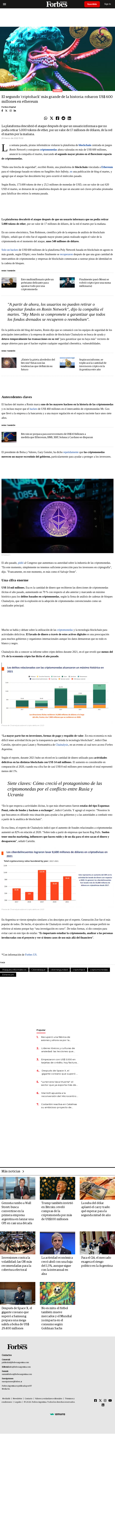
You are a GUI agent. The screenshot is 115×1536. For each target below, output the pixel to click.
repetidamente (71, 452)
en (71, 171)
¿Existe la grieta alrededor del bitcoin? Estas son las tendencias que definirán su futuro (38, 365)
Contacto (28, 1399)
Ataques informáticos (14, 969)
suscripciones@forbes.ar (12, 1382)
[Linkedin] (103, 1405)
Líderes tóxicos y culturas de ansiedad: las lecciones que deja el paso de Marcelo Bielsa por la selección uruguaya (59, 1050)
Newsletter (17, 1399)
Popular (41, 1030)
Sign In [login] (107, 4)
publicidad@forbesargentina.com (15, 1363)
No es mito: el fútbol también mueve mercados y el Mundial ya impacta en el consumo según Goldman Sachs (56, 1318)
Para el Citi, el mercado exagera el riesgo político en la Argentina (97, 1261)
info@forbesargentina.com (20, 1367)
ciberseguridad (59, 969)
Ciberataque (38, 969)
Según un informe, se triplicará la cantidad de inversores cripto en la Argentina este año (92, 365)
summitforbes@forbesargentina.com (17, 1374)
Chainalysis (62, 744)
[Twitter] (100, 1400)
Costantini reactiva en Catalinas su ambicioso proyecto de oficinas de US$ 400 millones (59, 1106)
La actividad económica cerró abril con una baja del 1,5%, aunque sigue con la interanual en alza (57, 1265)
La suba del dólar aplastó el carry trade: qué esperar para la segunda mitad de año (96, 1209)
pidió (21, 562)
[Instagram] (105, 1400)
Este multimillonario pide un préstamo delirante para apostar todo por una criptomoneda (37, 284)
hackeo (33, 408)
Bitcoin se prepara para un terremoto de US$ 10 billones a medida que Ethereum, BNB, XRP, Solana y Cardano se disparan (57, 436)
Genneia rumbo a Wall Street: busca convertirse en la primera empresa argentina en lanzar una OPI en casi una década (17, 1213)
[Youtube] (110, 1400)
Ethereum (8, 974)
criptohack (79, 969)
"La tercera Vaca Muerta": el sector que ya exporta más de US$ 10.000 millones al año (58, 1083)
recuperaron (66, 254)
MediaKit (6, 1399)
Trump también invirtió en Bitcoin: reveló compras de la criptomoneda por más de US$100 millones (57, 1211)
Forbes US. (31, 954)
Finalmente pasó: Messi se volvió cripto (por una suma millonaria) (95, 282)
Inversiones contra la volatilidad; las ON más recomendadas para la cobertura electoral (16, 1263)
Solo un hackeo (9, 249)
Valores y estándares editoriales (48, 1399)
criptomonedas (65, 629)
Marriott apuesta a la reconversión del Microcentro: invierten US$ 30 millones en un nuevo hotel (59, 1095)
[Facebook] (95, 1400)
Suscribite (92, 4)
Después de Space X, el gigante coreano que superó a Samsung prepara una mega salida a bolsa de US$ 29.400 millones (59, 1072)
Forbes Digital (8, 107)
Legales (18, 1402)
